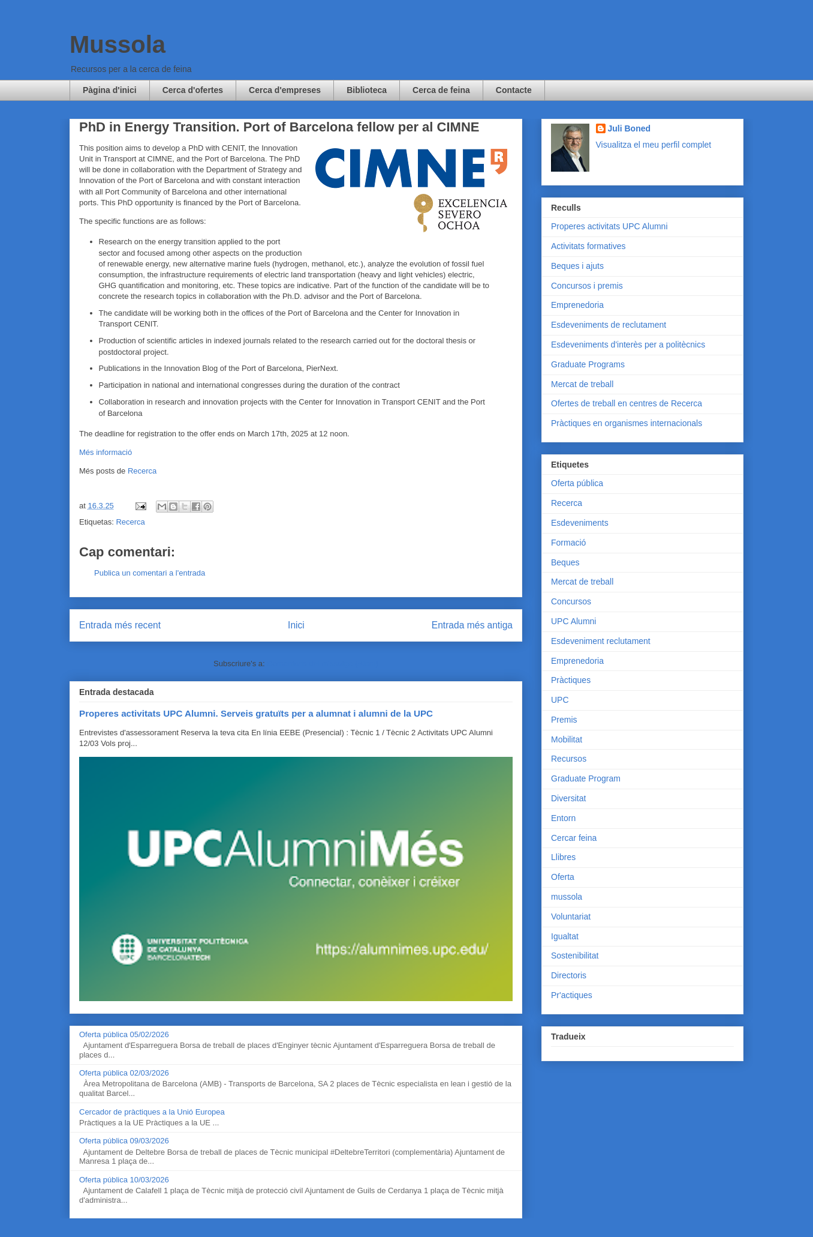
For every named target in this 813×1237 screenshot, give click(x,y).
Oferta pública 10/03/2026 (124, 1179)
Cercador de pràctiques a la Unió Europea (152, 1111)
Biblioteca (367, 90)
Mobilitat (566, 739)
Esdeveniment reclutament (601, 641)
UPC (560, 700)
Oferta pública (577, 483)
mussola (566, 896)
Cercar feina (574, 838)
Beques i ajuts (577, 266)
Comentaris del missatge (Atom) (322, 663)
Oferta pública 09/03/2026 (124, 1140)
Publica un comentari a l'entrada (149, 572)
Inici (296, 625)
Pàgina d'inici (110, 90)
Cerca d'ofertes (192, 90)
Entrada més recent (120, 625)
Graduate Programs (588, 364)
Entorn (563, 818)
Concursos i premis (587, 285)
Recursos (568, 758)
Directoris (568, 975)
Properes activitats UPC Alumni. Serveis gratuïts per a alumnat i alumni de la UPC (256, 713)
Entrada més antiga (472, 625)
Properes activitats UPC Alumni (609, 226)
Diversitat (568, 798)
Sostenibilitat (574, 955)
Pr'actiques (571, 995)
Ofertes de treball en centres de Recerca (626, 403)
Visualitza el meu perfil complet (654, 144)
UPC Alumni (573, 621)
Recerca (142, 470)
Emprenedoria (577, 305)
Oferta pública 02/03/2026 (124, 1072)
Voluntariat (571, 916)
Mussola (117, 44)
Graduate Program (586, 778)
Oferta (562, 877)
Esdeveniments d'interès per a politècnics (628, 344)
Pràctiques (571, 680)
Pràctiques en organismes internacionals (626, 423)
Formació (568, 542)
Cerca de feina (441, 90)
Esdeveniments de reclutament (608, 325)
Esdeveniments (580, 523)
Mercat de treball (582, 384)
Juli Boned (629, 128)
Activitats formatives (588, 246)
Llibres (563, 857)
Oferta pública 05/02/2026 (124, 1034)
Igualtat (565, 936)
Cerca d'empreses (285, 90)
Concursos (571, 601)
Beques (565, 562)
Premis (564, 719)
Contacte (514, 90)
